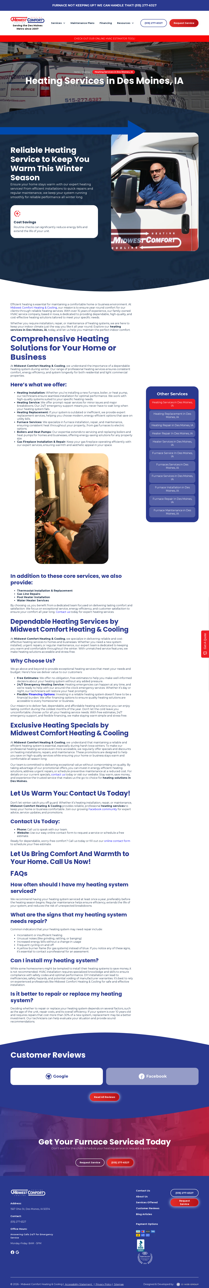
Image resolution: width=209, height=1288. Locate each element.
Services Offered (147, 1202)
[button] (58, 23)
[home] (27, 20)
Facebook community (102, 809)
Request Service (184, 23)
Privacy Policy (103, 1284)
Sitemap (118, 1284)
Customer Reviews (147, 1208)
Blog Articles (144, 1214)
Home (77, 72)
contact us (58, 774)
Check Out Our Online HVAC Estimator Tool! (104, 38)
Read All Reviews (104, 1097)
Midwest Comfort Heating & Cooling (33, 307)
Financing (106, 23)
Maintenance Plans (82, 23)
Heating (86, 72)
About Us (142, 1196)
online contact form (117, 841)
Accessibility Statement (78, 1284)
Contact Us (143, 1190)
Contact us (63, 611)
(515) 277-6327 (146, 5)
